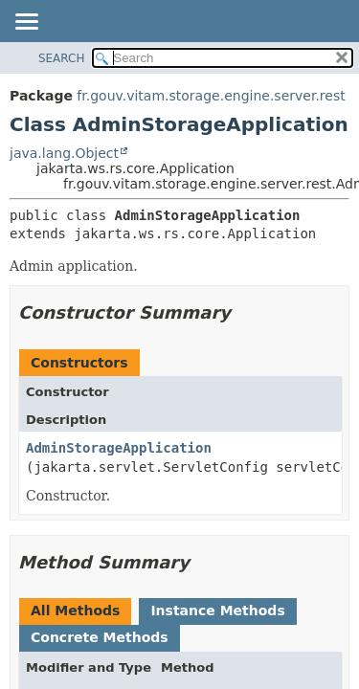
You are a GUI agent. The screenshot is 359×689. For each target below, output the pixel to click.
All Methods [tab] (75, 610)
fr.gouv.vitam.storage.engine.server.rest (211, 95)
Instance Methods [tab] (217, 610)
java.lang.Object (64, 153)
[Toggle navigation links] (26, 23)
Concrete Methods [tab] (99, 637)
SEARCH (61, 58)
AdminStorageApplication (119, 448)
